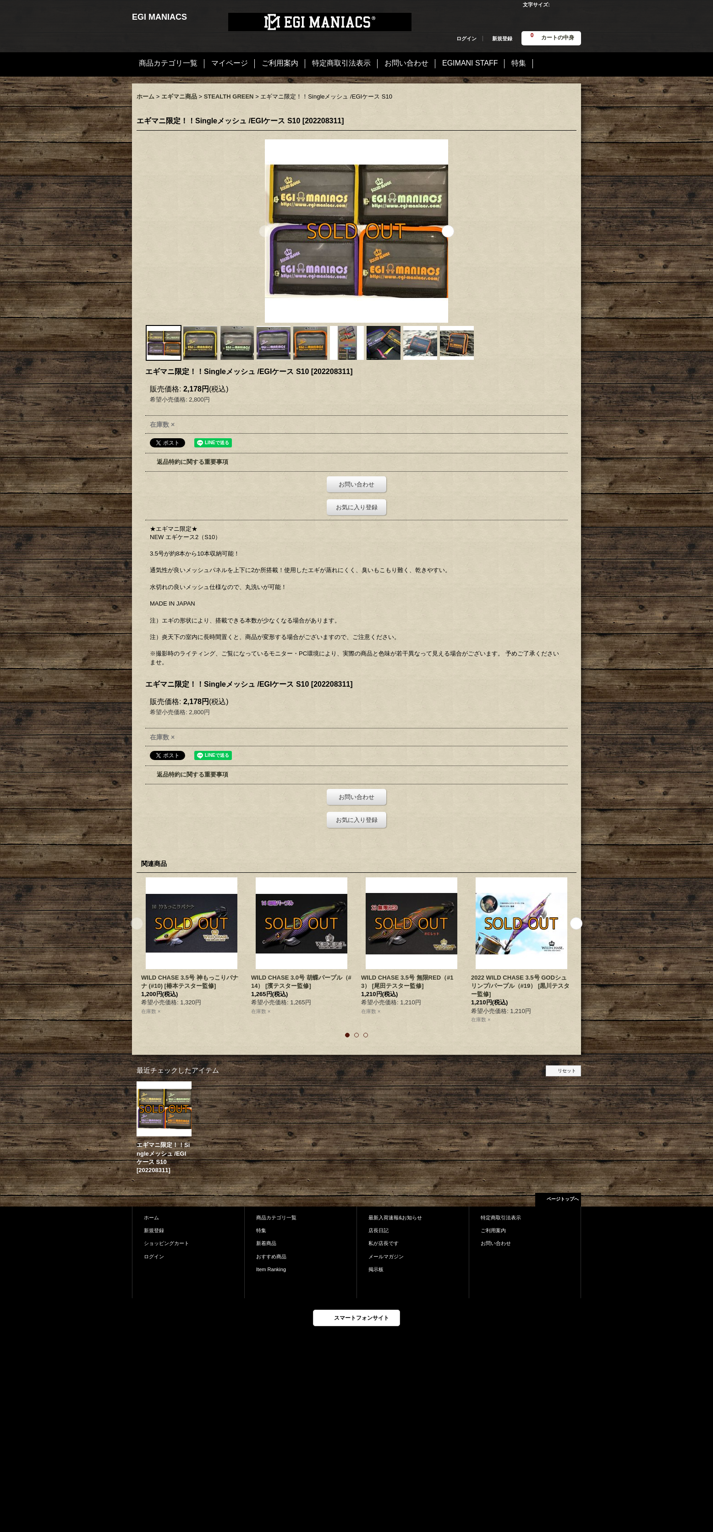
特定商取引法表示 (501, 1217)
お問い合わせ (356, 484)
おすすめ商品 (271, 1256)
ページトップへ (563, 1198)
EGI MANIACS (159, 17)
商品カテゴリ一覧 (276, 1217)
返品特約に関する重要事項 (192, 461)
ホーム (151, 1217)
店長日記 (378, 1230)
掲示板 (376, 1269)
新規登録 (502, 38)
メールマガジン (386, 1256)
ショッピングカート (166, 1243)
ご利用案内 (493, 1230)
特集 (261, 1230)
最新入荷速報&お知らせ (395, 1217)
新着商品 (266, 1243)
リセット (567, 1070)
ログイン (466, 38)
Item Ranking (271, 1269)
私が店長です (383, 1243)
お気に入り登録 (357, 507)
